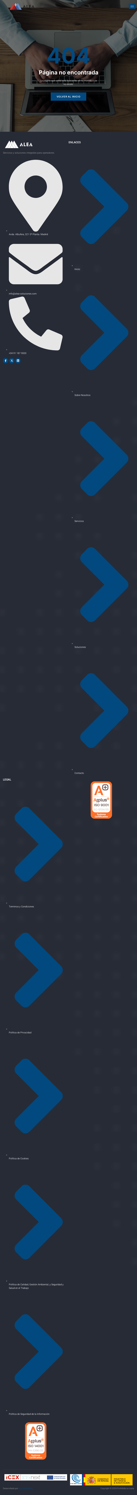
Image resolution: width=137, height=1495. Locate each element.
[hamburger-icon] (132, 6)
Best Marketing (25, 1488)
